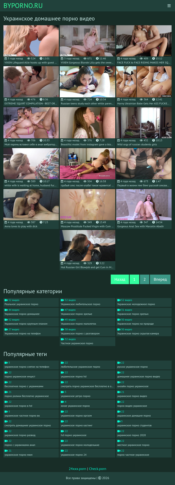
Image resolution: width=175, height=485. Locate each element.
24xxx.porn (77, 468)
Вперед (160, 279)
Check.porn (97, 468)
